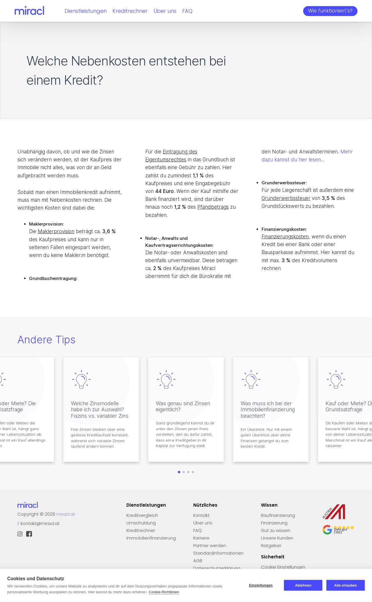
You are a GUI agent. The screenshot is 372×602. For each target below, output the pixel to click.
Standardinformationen (218, 553)
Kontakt (201, 515)
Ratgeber (271, 545)
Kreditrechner (130, 11)
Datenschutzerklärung (216, 568)
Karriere (201, 538)
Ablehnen (303, 585)
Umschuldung (141, 523)
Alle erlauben (345, 585)
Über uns (164, 11)
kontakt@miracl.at (40, 523)
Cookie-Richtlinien (164, 592)
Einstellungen (260, 585)
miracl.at (65, 514)
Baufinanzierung (278, 515)
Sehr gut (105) (340, 531)
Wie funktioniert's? (330, 10)
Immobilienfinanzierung (151, 538)
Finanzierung (274, 523)
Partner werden (209, 545)
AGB (197, 561)
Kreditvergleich (142, 515)
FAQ (187, 11)
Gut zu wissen (275, 530)
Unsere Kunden (277, 538)
